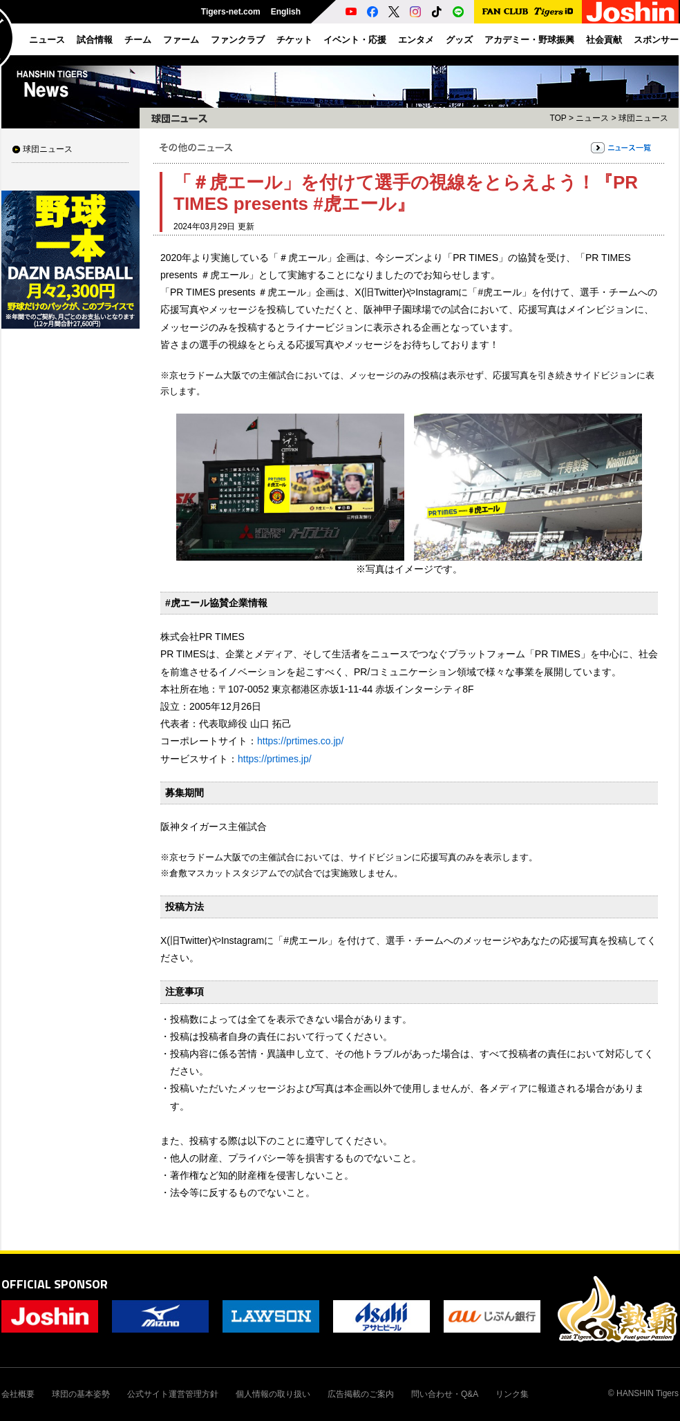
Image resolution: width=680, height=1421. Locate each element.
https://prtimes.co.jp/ (300, 740)
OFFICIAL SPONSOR (54, 1284)
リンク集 (512, 1394)
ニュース (592, 118)
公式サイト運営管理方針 (172, 1394)
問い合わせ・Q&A (444, 1394)
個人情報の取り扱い (273, 1394)
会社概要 (18, 1394)
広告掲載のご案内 (361, 1394)
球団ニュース (48, 149)
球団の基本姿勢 (81, 1394)
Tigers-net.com (231, 12)
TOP (557, 118)
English (286, 12)
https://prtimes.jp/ (275, 758)
